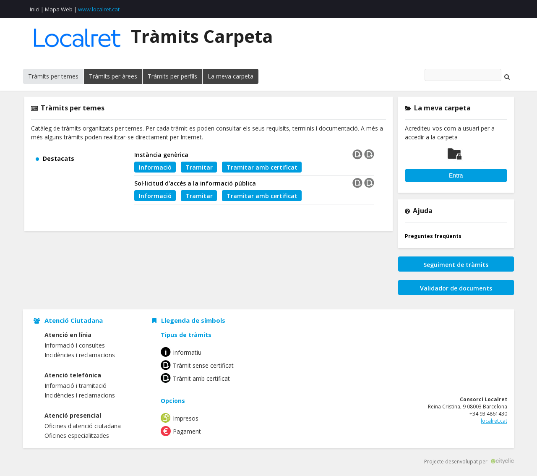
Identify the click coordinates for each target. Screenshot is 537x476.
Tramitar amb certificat (262, 167)
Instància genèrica (161, 155)
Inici (34, 9)
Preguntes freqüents (433, 236)
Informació (155, 167)
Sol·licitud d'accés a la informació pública (195, 183)
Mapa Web (59, 9)
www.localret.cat (99, 9)
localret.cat (494, 420)
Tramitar (199, 167)
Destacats (58, 158)
